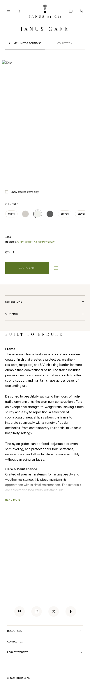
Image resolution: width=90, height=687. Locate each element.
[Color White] (11, 213)
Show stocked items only (22, 191)
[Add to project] (56, 268)
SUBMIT (78, 558)
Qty (12, 252)
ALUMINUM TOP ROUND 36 (25, 43)
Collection (64, 43)
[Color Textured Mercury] (25, 214)
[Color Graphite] (50, 214)
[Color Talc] (37, 214)
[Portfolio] (70, 11)
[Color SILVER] (81, 213)
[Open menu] (8, 11)
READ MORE (13, 499)
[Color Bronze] (64, 213)
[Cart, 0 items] (81, 11)
